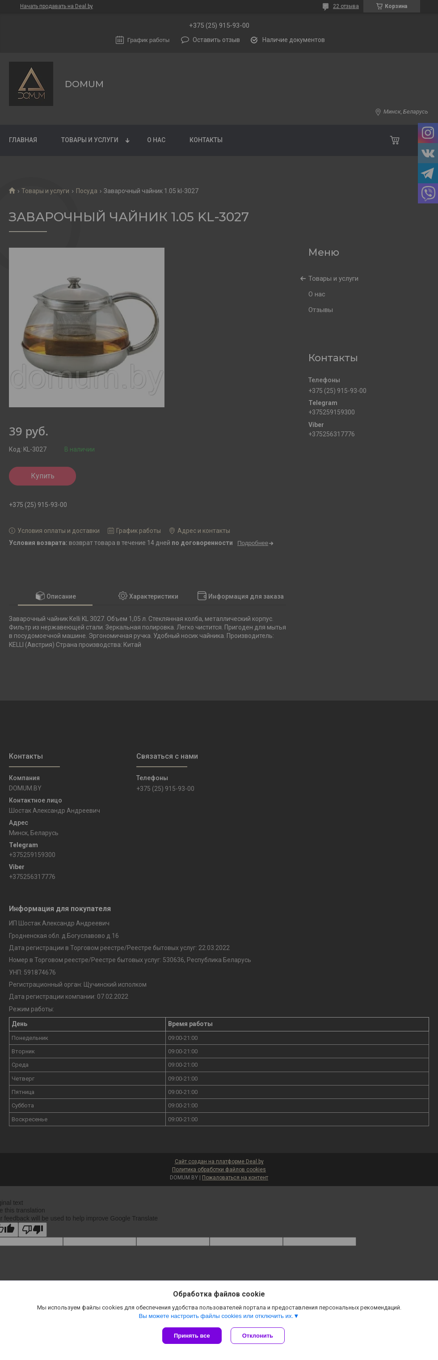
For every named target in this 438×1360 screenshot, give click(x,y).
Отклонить (257, 1335)
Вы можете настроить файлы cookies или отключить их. (216, 1316)
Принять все (192, 1335)
